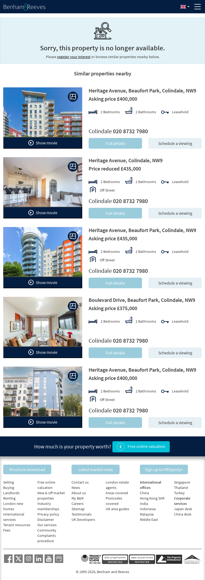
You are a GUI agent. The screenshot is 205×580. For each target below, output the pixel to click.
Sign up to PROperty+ (171, 467)
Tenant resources (16, 522)
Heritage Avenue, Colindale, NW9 (126, 160)
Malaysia (146, 512)
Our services (47, 522)
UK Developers (83, 517)
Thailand (181, 485)
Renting (9, 496)
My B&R (78, 496)
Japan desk (183, 506)
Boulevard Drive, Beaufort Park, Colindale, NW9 (142, 300)
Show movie (42, 142)
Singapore (182, 480)
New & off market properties (51, 493)
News (76, 485)
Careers (78, 501)
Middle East (149, 517)
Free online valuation (141, 446)
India (144, 501)
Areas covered (117, 490)
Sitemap (78, 506)
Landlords (11, 490)
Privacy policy (48, 512)
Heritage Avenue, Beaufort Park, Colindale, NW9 (142, 90)
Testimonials (82, 512)
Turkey (179, 490)
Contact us (80, 480)
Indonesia (148, 506)
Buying (8, 485)
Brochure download (34, 467)
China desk (182, 512)
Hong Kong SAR (152, 496)
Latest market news (102, 467)
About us (79, 490)
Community (46, 528)
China (144, 490)
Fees (6, 528)
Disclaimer (45, 517)
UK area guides (117, 506)
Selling (8, 480)
